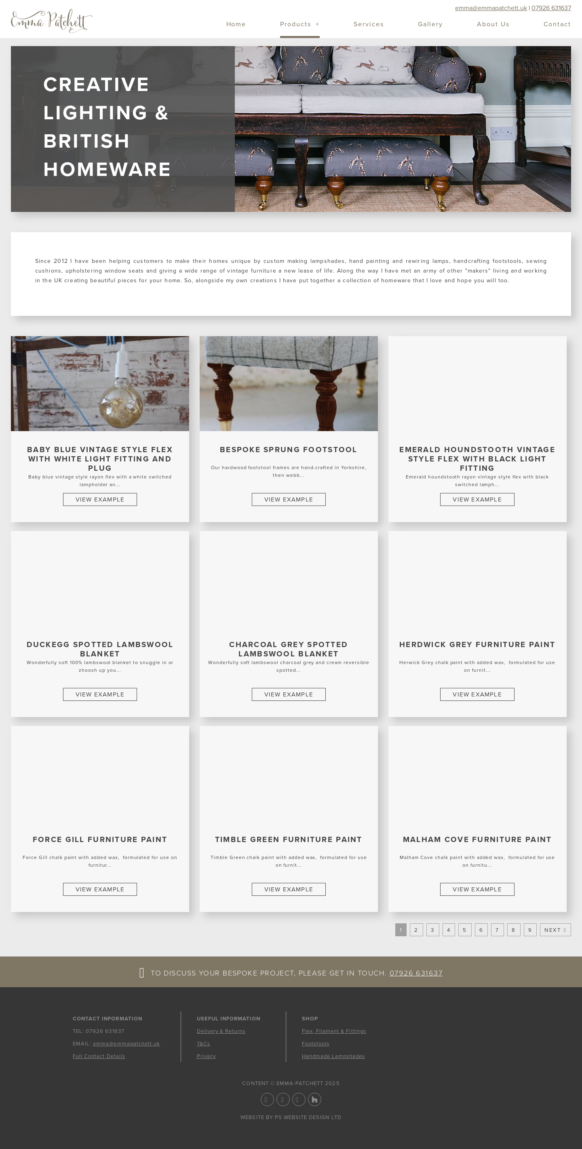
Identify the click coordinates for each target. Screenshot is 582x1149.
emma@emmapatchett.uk (491, 8)
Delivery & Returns (221, 1031)
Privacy (206, 1056)
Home (236, 24)
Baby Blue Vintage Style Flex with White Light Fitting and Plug (100, 459)
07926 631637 (551, 8)
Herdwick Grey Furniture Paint (477, 644)
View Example (100, 499)
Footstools (315, 1044)
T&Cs (203, 1044)
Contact (557, 24)
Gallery (430, 24)
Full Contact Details (99, 1056)
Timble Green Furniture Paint (289, 839)
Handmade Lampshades (333, 1056)
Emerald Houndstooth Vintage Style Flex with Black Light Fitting (477, 459)
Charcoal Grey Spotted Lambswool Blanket (288, 649)
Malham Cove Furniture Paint (477, 839)
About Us (493, 24)
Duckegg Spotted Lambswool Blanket (100, 649)
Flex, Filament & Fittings (334, 1031)
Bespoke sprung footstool (289, 449)
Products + (300, 24)
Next (552, 930)
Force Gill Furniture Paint (100, 839)
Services (369, 24)
